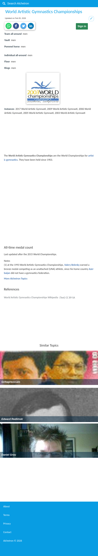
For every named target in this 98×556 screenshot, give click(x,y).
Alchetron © (12, 540)
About (6, 506)
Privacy (7, 523)
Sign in (82, 26)
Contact (7, 532)
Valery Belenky (72, 264)
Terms (6, 515)
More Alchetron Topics (15, 278)
